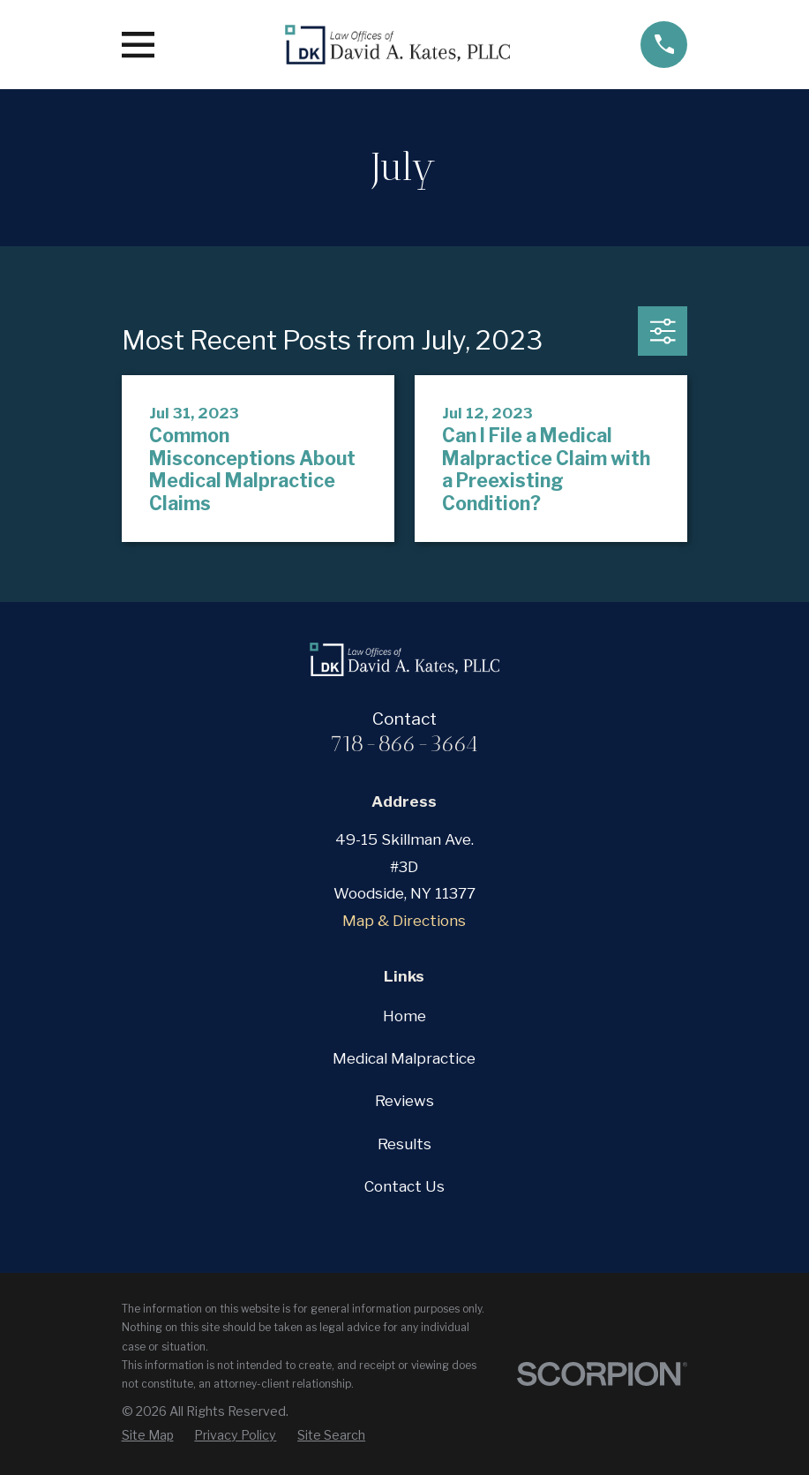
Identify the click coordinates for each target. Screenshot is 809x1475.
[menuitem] (148, 1435)
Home (404, 1016)
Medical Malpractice (404, 1058)
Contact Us (404, 1186)
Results (404, 1144)
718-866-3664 (404, 743)
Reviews (404, 1101)
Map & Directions (404, 920)
